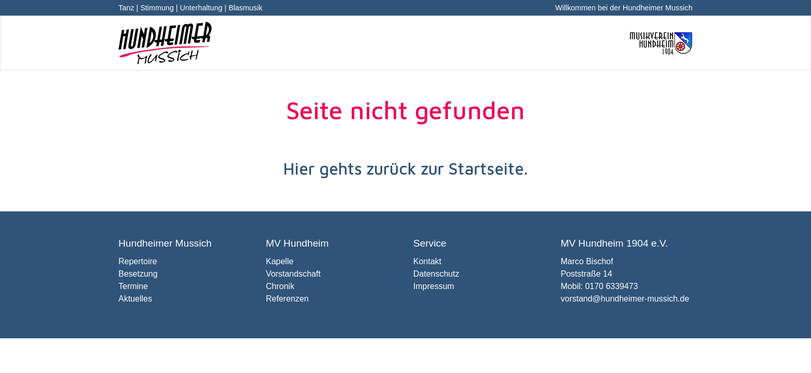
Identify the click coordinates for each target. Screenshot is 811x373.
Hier (298, 168)
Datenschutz (436, 273)
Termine (133, 286)
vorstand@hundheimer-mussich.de (625, 298)
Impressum (433, 286)
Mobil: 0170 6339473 (599, 286)
